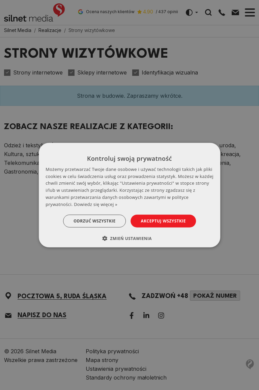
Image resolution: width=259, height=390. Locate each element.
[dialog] (129, 195)
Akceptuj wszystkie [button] (163, 220)
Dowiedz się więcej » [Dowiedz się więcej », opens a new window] (95, 204)
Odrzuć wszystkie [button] (94, 220)
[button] (129, 238)
